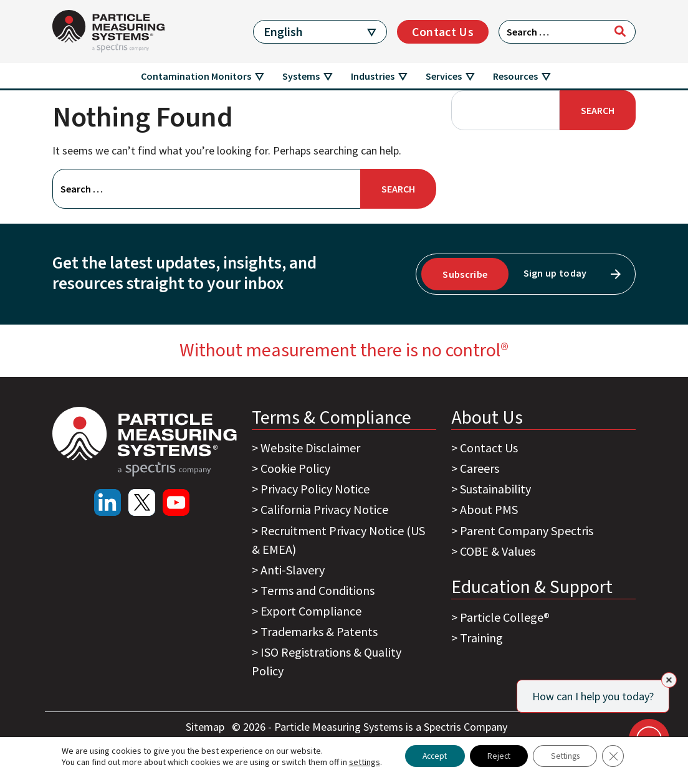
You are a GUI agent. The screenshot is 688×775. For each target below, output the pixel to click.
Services (444, 76)
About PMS (489, 509)
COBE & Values (497, 551)
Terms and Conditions (317, 590)
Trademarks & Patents (319, 631)
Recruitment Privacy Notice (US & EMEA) (338, 540)
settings (357, 761)
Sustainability (495, 489)
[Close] (669, 680)
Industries (372, 76)
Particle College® (505, 617)
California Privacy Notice (324, 509)
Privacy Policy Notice (315, 489)
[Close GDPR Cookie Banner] (619, 755)
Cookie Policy (295, 468)
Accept (430, 755)
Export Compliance (310, 611)
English (283, 31)
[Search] (620, 31)
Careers (479, 468)
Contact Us (443, 31)
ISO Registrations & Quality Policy (326, 661)
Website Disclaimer (310, 447)
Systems (301, 76)
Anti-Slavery (292, 570)
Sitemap (206, 727)
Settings (569, 755)
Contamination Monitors (196, 76)
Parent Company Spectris (526, 530)
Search (597, 110)
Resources (515, 76)
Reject (498, 755)
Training (481, 637)
